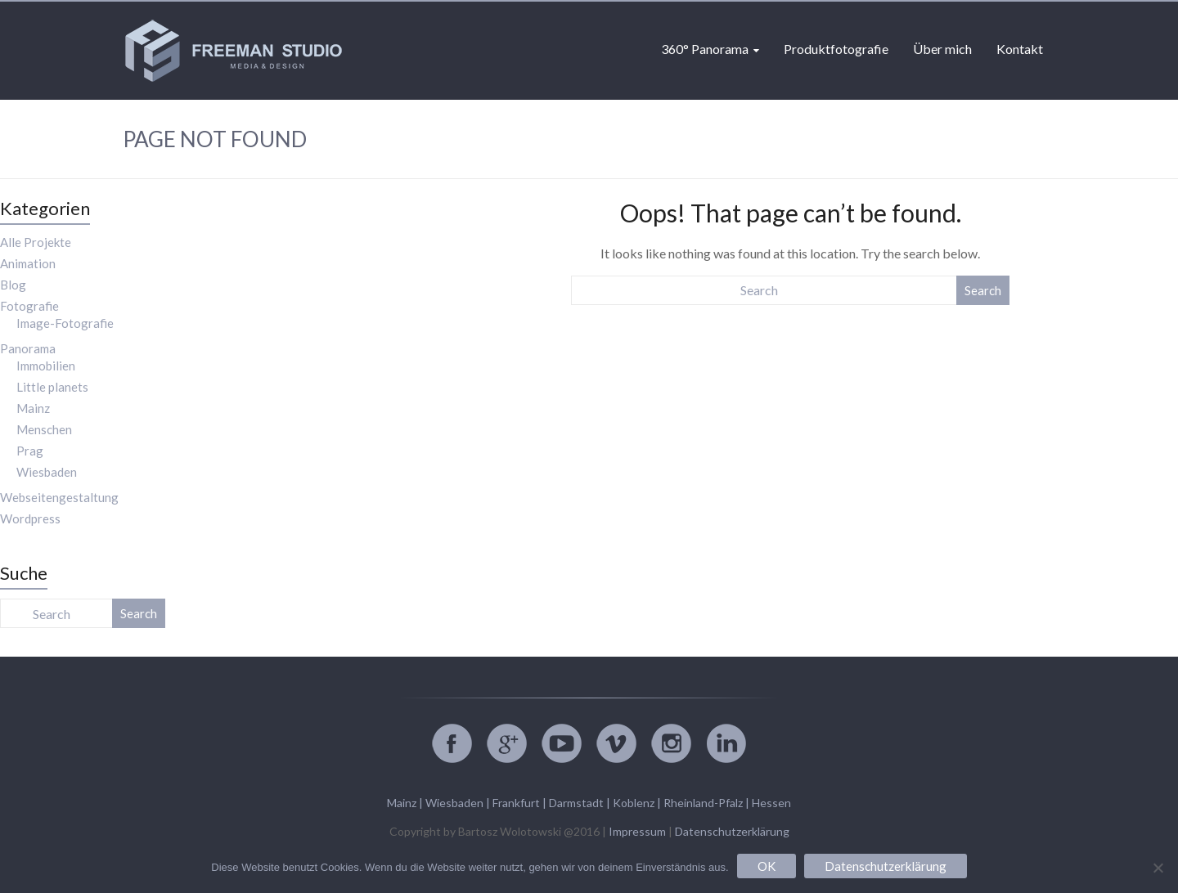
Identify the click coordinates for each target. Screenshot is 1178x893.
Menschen (44, 429)
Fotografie (29, 305)
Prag (29, 450)
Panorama (28, 348)
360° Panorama (705, 48)
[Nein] (1157, 867)
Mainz (33, 408)
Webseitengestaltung (59, 497)
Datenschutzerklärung (732, 831)
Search (982, 290)
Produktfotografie (836, 48)
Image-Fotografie (65, 323)
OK (767, 866)
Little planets (52, 386)
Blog (13, 284)
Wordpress (30, 518)
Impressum (637, 831)
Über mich (942, 48)
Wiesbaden (46, 471)
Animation (28, 263)
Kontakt (1019, 48)
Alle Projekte (35, 242)
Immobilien (45, 365)
